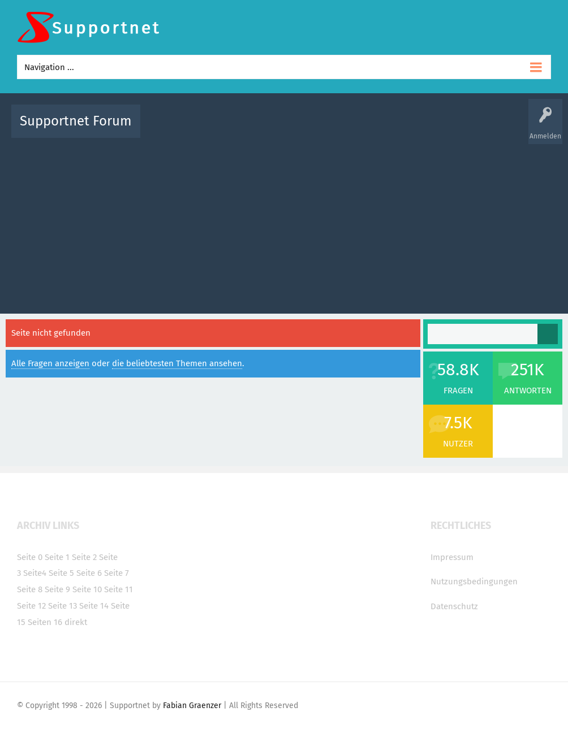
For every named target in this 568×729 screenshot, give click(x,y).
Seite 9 (57, 589)
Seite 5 (61, 573)
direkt (75, 622)
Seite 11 (118, 589)
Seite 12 (31, 606)
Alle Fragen (223, 129)
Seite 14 (94, 606)
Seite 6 (89, 573)
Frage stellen (480, 129)
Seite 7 (116, 573)
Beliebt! (263, 129)
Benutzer (436, 129)
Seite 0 (29, 557)
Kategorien (396, 129)
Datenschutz (454, 606)
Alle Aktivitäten (172, 129)
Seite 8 (29, 589)
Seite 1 (57, 557)
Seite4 (34, 573)
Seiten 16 (45, 622)
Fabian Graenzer (192, 705)
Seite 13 (62, 606)
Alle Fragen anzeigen (50, 363)
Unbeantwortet (309, 129)
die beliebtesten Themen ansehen (177, 363)
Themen (356, 129)
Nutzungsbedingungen (474, 581)
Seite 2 (84, 557)
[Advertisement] (284, 223)
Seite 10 (87, 589)
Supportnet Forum (76, 121)
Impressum (452, 557)
